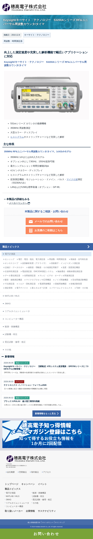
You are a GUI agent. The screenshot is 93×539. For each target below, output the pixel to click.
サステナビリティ (47, 511)
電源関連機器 (45, 284)
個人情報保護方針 (34, 522)
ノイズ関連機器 (61, 280)
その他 (8, 349)
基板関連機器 (61, 284)
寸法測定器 (9, 284)
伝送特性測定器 (11, 271)
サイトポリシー (47, 522)
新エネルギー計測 (39, 288)
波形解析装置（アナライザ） (34, 263)
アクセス (47, 472)
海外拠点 (35, 472)
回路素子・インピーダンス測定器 (65, 263)
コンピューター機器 (14, 319)
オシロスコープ (11, 263)
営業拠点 (23, 472)
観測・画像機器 (12, 326)
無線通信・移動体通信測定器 (69, 271)
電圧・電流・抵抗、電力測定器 (31, 259)
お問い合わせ (46, 534)
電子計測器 (10, 254)
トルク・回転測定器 (27, 284)
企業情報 (30, 511)
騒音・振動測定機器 (13, 280)
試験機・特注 (11, 334)
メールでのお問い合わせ (48, 221)
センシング (9, 259)
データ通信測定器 (12, 275)
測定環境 (9, 288)
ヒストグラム (17, 137)
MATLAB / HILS (12, 296)
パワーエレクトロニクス (61, 288)
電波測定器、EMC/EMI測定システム (37, 271)
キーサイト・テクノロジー (36, 35)
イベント (42, 484)
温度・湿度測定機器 (71, 267)
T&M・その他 (82, 288)
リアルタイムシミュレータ (17, 311)
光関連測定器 (30, 275)
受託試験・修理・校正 (15, 342)
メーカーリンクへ (18, 203)
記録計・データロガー (14, 267)
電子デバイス (22, 288)
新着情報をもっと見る (45, 413)
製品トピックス (10, 246)
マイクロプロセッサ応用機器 (38, 280)
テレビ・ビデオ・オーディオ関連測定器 (56, 275)
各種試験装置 (76, 284)
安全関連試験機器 (80, 280)
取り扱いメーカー (14, 511)
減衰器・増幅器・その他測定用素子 (43, 267)
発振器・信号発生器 (79, 259)
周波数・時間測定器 (13, 41)
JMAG (8, 303)
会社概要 (11, 472)
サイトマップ (60, 522)
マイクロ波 (72, 179)
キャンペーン (28, 484)
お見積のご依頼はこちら (48, 230)
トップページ (11, 484)
